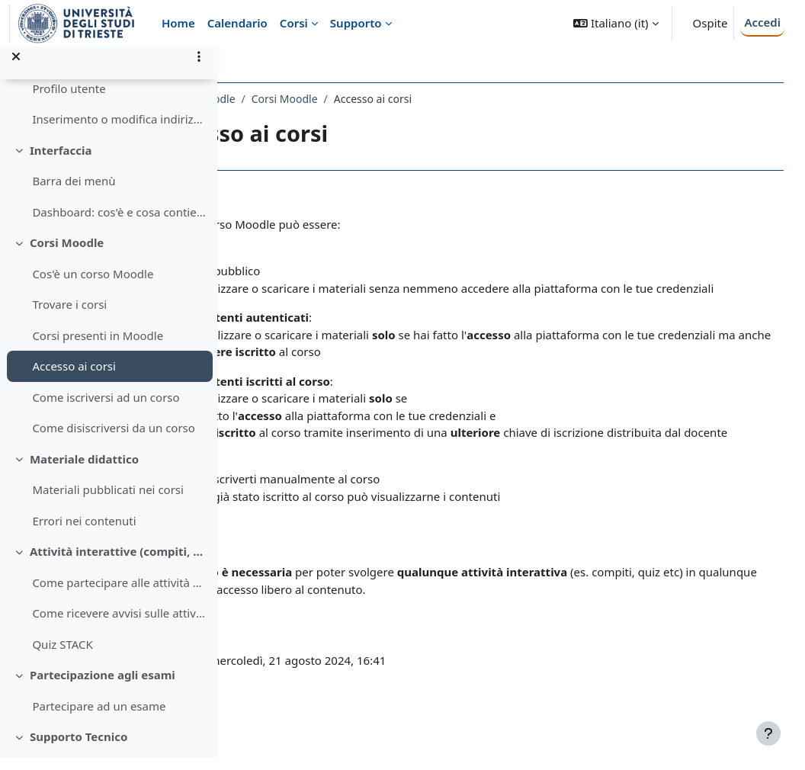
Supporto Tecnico (79, 749)
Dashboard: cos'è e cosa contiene (118, 224)
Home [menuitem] (178, 22)
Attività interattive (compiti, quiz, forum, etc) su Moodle (118, 564)
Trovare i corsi (69, 317)
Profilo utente (68, 100)
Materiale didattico (84, 471)
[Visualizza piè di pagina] (768, 733)
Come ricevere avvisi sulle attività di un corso (118, 626)
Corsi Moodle (67, 255)
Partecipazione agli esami (102, 687)
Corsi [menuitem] (294, 22)
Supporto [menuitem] (356, 22)
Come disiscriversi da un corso (113, 440)
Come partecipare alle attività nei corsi (118, 594)
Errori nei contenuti (84, 533)
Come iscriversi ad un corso (105, 409)
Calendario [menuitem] (237, 22)
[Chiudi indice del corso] (16, 68)
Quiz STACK (62, 656)
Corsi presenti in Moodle (97, 347)
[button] (615, 23)
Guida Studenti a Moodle (309, 98)
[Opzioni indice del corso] (199, 68)
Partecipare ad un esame (98, 718)
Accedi (762, 22)
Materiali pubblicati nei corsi (108, 502)
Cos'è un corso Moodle (92, 286)
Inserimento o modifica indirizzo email (118, 132)
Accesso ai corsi (74, 379)
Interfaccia (61, 162)
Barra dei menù (73, 193)
